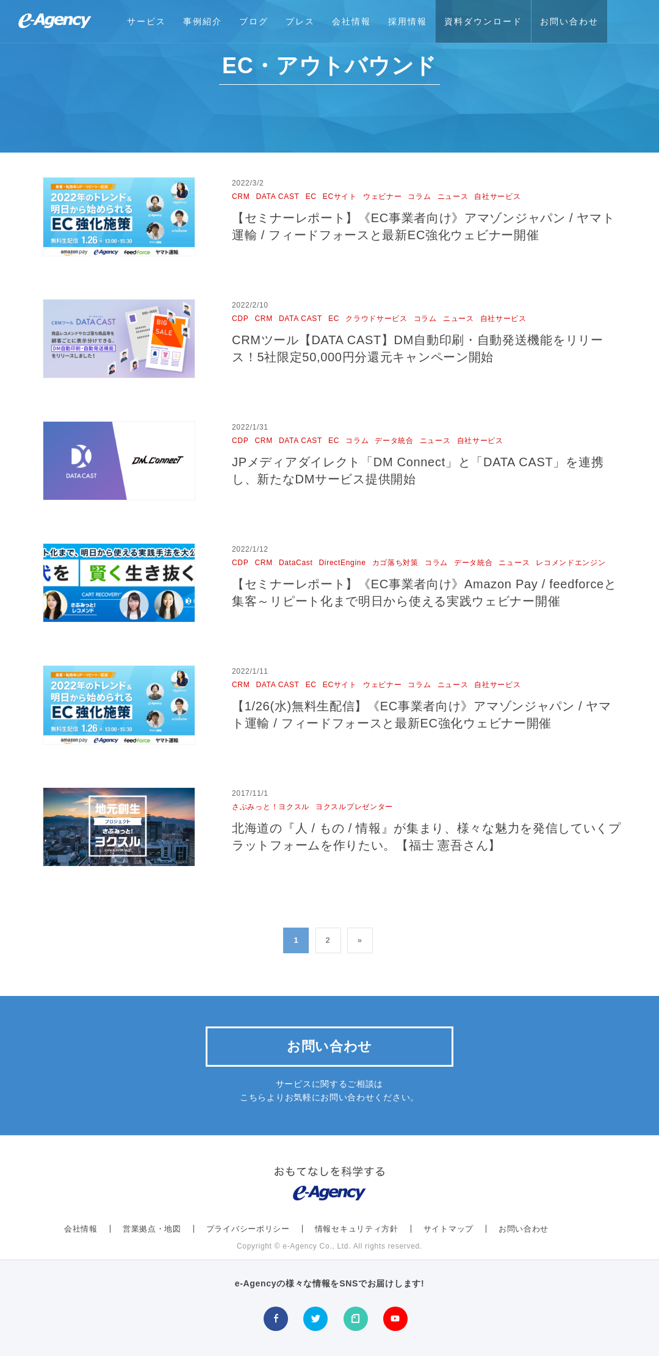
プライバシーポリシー (248, 1229)
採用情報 (407, 21)
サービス (146, 21)
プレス (300, 21)
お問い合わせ (569, 21)
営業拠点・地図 (152, 1229)
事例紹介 (202, 21)
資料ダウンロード (483, 21)
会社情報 (351, 21)
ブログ (253, 21)
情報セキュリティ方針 (356, 1229)
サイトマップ (448, 1229)
